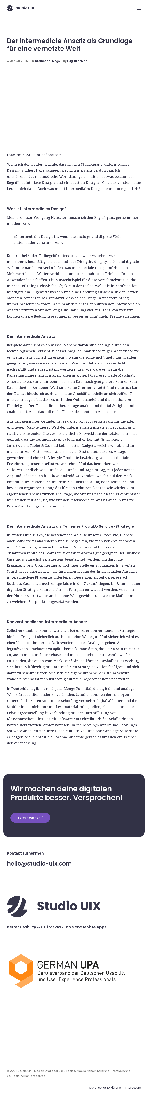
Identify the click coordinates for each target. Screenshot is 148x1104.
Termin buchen (30, 818)
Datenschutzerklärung (105, 1088)
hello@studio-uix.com (39, 863)
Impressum (133, 1088)
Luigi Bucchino (77, 61)
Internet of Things (47, 61)
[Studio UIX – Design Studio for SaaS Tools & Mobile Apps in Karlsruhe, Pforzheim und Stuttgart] (20, 8)
